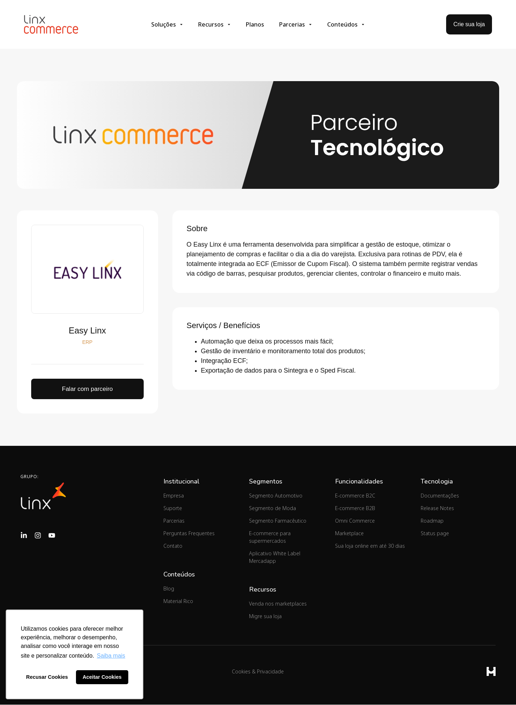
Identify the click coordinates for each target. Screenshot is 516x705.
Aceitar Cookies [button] (101, 677)
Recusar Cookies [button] (47, 677)
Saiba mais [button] (111, 656)
